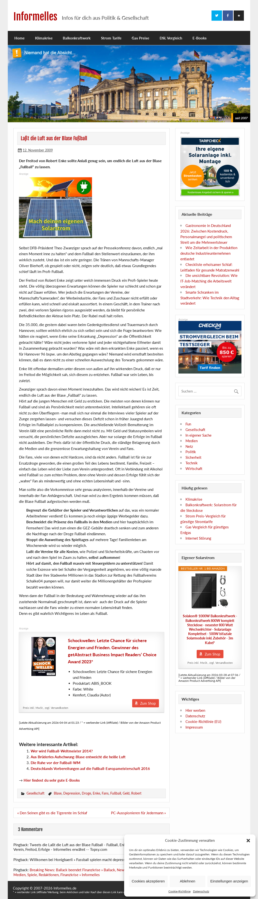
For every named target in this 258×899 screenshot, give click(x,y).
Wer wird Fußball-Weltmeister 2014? (62, 751)
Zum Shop (148, 703)
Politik (190, 452)
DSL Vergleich (171, 38)
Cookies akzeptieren (148, 881)
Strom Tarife (111, 38)
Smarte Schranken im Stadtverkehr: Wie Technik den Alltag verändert (209, 298)
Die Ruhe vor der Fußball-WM (55, 762)
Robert (136, 793)
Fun (188, 424)
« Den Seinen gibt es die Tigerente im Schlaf (52, 813)
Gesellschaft (36, 793)
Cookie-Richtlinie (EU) (203, 721)
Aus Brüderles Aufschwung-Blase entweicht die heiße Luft (78, 757)
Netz (189, 446)
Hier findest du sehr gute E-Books (52, 780)
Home (19, 38)
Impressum (194, 727)
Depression (71, 793)
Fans (105, 793)
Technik (191, 463)
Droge (86, 793)
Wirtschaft (193, 468)
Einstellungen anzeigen (229, 881)
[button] (248, 840)
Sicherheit (193, 457)
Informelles (35, 16)
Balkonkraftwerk (77, 38)
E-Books (200, 38)
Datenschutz (201, 891)
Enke (96, 793)
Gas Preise (140, 38)
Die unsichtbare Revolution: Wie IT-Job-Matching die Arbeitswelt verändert (209, 281)
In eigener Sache (198, 435)
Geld (126, 793)
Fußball (115, 793)
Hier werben (195, 710)
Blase (58, 793)
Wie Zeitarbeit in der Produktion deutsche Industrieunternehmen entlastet (208, 253)
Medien (191, 441)
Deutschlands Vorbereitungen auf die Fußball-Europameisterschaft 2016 (90, 768)
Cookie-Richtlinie (179, 891)
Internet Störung (198, 538)
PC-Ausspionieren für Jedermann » (138, 813)
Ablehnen (187, 881)
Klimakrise (44, 38)
